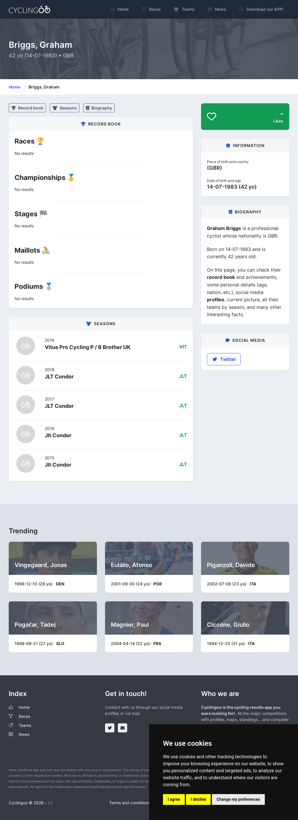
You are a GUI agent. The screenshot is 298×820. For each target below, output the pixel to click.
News (24, 734)
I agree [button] (174, 799)
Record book (27, 107)
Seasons (64, 107)
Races (24, 716)
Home (14, 86)
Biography (99, 107)
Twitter (224, 359)
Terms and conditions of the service (143, 802)
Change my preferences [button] (238, 799)
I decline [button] (198, 799)
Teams (25, 725)
